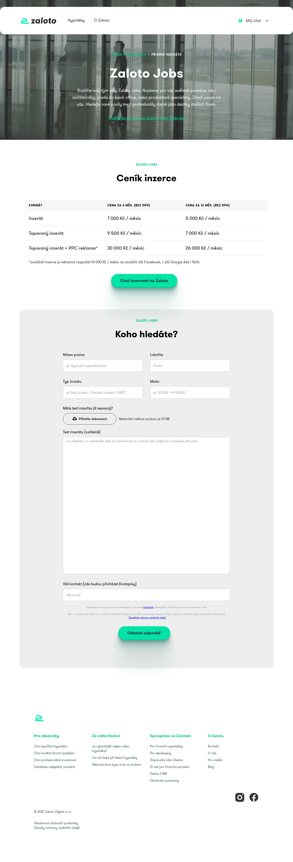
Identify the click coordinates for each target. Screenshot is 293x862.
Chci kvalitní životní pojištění (54, 753)
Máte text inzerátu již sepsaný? (88, 408)
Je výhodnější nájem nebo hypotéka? (110, 748)
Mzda (154, 381)
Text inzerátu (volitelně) (81, 432)
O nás (212, 753)
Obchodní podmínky (164, 780)
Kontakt (213, 746)
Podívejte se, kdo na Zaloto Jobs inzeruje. (146, 118)
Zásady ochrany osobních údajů (57, 828)
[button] (76, 20)
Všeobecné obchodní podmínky (56, 823)
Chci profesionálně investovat (55, 760)
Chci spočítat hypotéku (50, 746)
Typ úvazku (72, 381)
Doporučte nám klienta (166, 760)
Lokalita (156, 354)
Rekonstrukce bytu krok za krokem (116, 764)
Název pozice (73, 354)
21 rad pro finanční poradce (169, 767)
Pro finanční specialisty (166, 746)
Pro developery (160, 753)
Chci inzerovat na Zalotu (144, 280)
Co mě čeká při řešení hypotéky (114, 758)
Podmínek (148, 607)
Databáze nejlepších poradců (54, 767)
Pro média (215, 760)
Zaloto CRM (158, 774)
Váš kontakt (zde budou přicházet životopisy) (100, 584)
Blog (211, 767)
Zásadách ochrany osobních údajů (147, 617)
